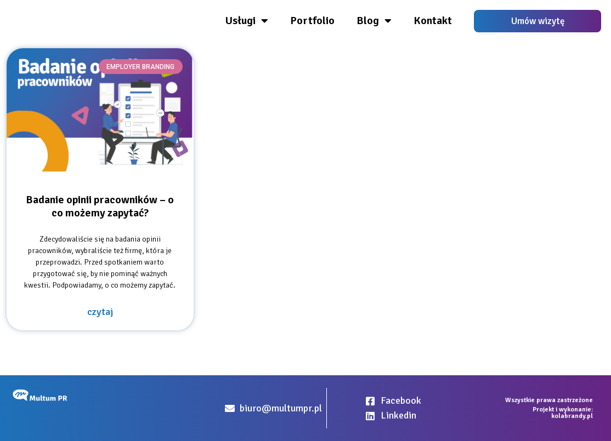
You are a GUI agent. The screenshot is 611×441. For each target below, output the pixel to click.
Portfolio (312, 20)
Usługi (246, 21)
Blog (374, 21)
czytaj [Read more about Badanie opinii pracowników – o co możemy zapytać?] (100, 312)
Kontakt (433, 20)
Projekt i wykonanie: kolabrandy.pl (563, 412)
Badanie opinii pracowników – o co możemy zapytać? (100, 206)
